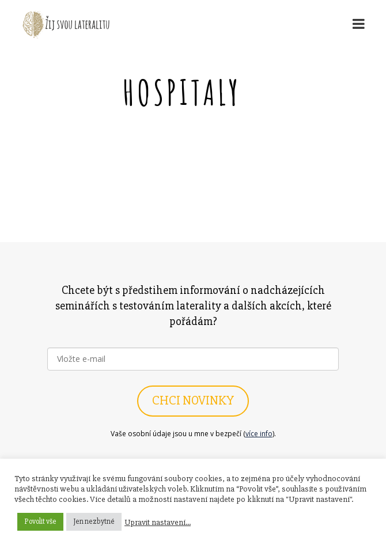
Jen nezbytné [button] (94, 521)
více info (259, 434)
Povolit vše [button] (40, 521)
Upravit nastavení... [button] (157, 522)
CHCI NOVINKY (193, 401)
